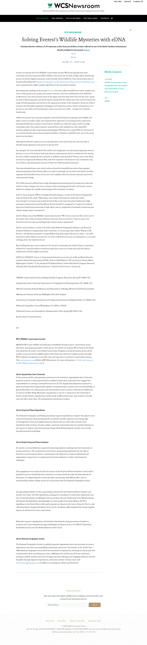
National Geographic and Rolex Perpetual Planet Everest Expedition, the (65, 82)
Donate (127, 2)
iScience (86, 50)
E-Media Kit (138, 2)
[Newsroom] (73, 6)
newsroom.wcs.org (27, 360)
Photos (73, 57)
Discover (108, 92)
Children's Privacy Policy (77, 621)
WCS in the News (73, 18)
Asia (124, 82)
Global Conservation (113, 82)
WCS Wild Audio (90, 18)
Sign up (94, 605)
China (120, 88)
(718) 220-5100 (90, 632)
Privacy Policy (61, 621)
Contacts (105, 18)
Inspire (115, 92)
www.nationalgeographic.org (27, 563)
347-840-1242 (80, 360)
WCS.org (118, 2)
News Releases (42, 18)
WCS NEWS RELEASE (73, 32)
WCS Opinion (57, 18)
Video (73, 53)
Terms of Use (50, 621)
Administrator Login (94, 621)
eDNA (107, 101)
